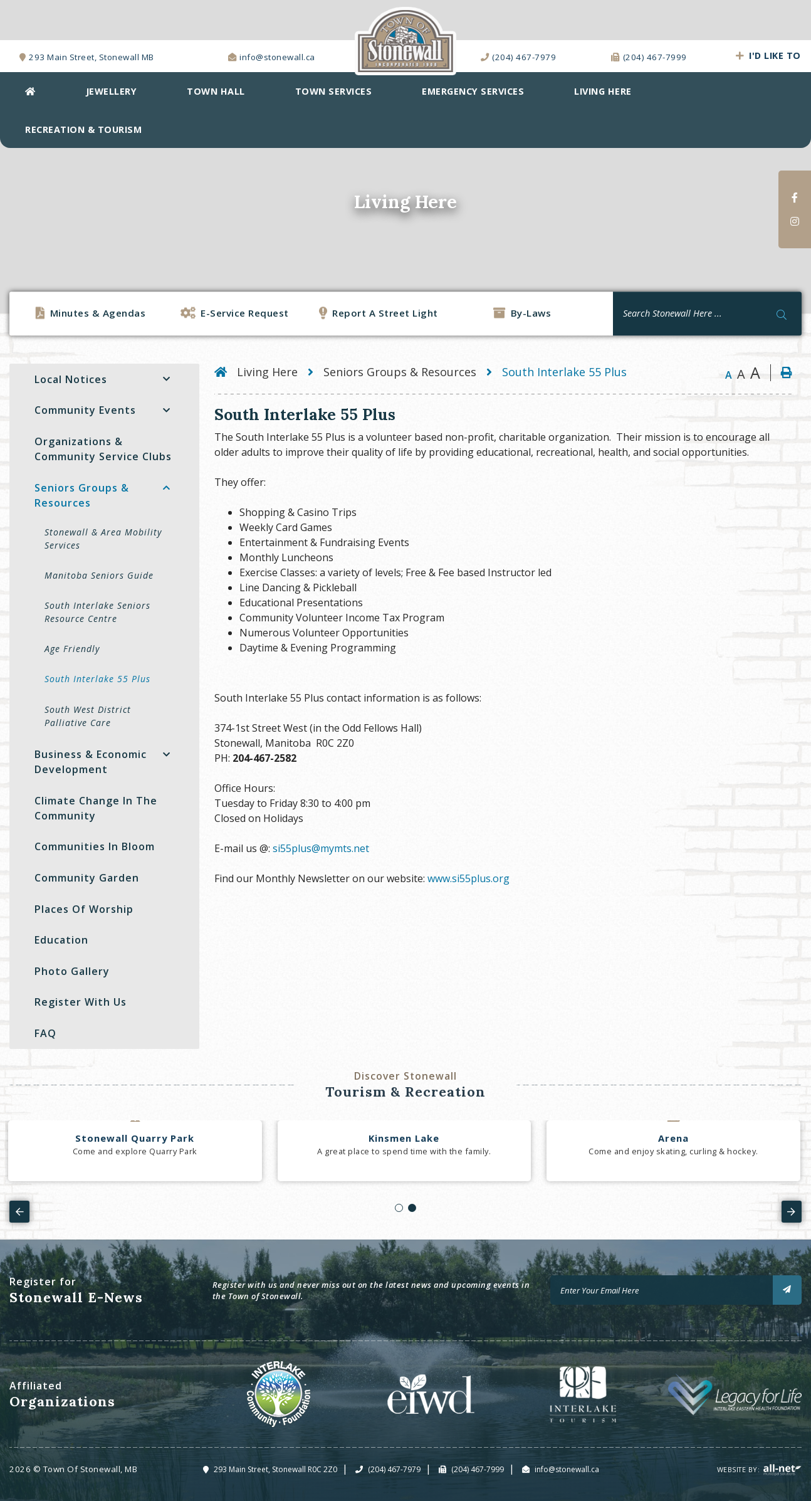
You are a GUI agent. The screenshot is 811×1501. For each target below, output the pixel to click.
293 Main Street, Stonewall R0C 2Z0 (275, 1469)
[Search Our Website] (707, 313)
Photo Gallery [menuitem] (72, 971)
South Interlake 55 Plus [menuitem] (97, 679)
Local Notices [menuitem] (70, 379)
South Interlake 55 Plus (564, 371)
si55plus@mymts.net (321, 848)
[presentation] (19, 1211)
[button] (166, 379)
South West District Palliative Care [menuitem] (87, 716)
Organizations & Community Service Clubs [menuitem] (103, 448)
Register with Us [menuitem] (80, 1002)
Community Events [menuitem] (85, 410)
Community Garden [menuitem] (86, 878)
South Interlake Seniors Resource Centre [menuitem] (97, 611)
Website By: (759, 1469)
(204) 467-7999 (477, 1469)
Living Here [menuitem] (603, 91)
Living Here (267, 371)
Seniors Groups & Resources (399, 371)
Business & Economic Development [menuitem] (90, 761)
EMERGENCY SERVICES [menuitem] (473, 91)
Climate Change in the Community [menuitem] (95, 808)
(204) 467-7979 (394, 1469)
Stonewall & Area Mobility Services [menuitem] (103, 538)
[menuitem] (30, 91)
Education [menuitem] (61, 940)
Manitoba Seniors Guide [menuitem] (99, 575)
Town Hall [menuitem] (216, 91)
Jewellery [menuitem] (111, 91)
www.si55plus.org (469, 878)
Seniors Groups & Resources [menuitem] (81, 495)
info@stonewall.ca (567, 1469)
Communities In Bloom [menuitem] (94, 846)
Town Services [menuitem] (333, 91)
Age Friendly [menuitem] (72, 649)
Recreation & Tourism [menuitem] (83, 129)
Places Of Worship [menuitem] (83, 909)
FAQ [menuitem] (45, 1033)
